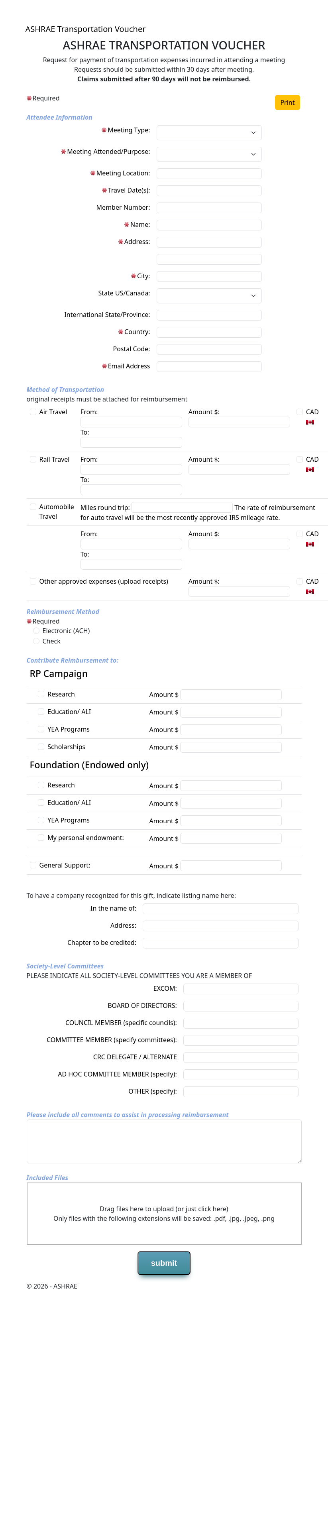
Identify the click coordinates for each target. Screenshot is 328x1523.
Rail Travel (54, 459)
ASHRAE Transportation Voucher (86, 29)
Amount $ (203, 411)
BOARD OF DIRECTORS (141, 1005)
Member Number (122, 207)
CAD (312, 411)
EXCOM (164, 988)
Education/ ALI (69, 711)
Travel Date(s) (128, 190)
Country (136, 331)
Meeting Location (122, 173)
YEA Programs (68, 729)
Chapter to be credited (101, 942)
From (88, 411)
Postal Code (130, 348)
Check (52, 641)
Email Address (129, 366)
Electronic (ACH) (66, 630)
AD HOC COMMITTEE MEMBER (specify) (116, 1074)
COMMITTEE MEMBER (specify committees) (111, 1039)
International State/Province (106, 314)
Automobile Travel (56, 511)
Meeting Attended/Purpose (107, 151)
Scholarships (66, 746)
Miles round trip (104, 507)
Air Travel (53, 411)
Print (287, 102)
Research (61, 694)
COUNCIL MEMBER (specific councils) (120, 1022)
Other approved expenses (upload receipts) (103, 581)
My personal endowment (84, 837)
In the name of (112, 908)
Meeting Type (128, 130)
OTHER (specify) (151, 1091)
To (84, 432)
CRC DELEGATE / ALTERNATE (135, 1057)
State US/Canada (123, 293)
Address (136, 241)
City (142, 276)
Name (139, 224)
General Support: (64, 865)
